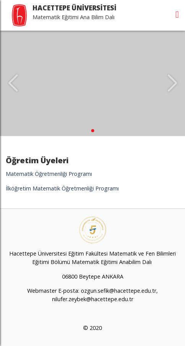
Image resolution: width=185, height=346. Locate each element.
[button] (92, 130)
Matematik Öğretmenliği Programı (49, 173)
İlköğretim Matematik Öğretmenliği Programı (62, 188)
